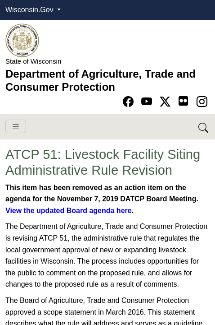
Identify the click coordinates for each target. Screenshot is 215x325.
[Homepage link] (22, 40)
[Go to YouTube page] (148, 102)
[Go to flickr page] (183, 101)
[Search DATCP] (204, 126)
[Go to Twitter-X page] (167, 102)
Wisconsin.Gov (30, 10)
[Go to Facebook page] (130, 102)
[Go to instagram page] (202, 102)
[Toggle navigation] (15, 127)
